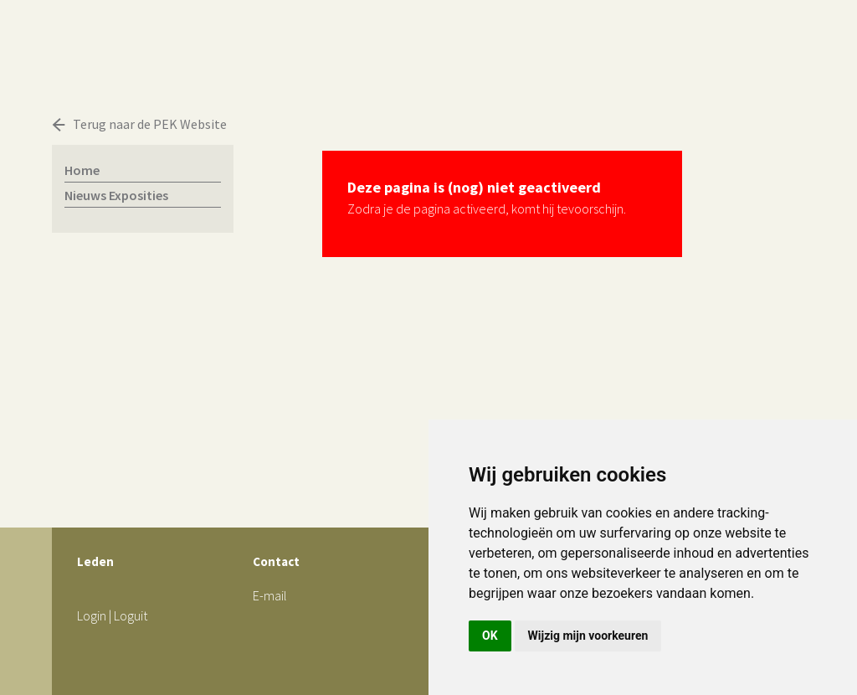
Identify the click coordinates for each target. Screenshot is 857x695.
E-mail (270, 595)
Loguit (130, 615)
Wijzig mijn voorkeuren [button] (588, 635)
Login (91, 615)
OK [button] (490, 635)
